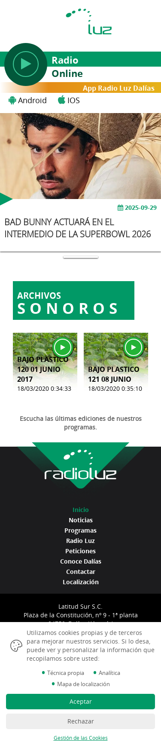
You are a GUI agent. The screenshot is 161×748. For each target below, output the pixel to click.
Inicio (81, 510)
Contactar (80, 571)
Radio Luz (80, 540)
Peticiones (80, 551)
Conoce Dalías (80, 561)
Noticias (81, 520)
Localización (81, 582)
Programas (80, 530)
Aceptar (81, 701)
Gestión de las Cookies (81, 738)
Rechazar (80, 721)
